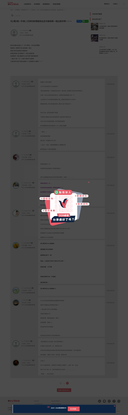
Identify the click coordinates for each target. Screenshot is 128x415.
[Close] (88, 181)
